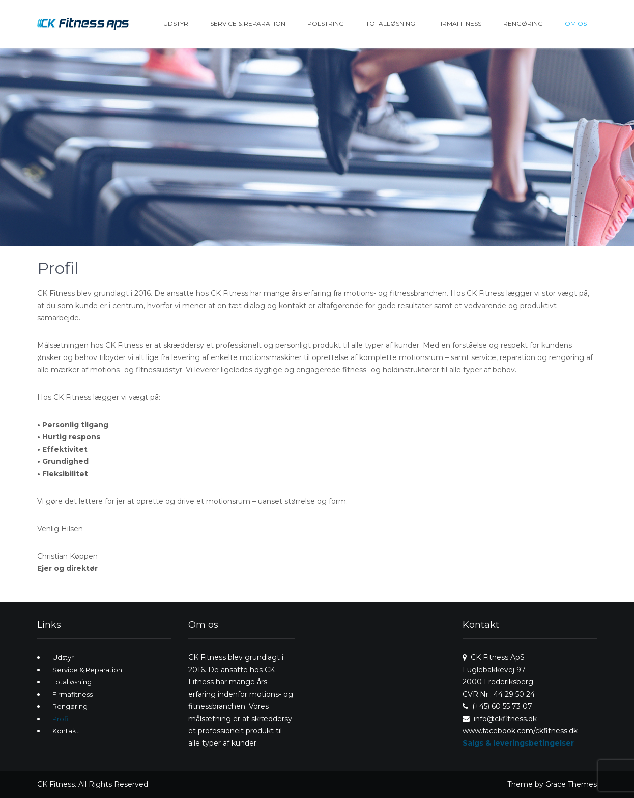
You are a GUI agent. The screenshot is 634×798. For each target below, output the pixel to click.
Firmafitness (459, 23)
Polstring (325, 23)
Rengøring (523, 23)
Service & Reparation (247, 23)
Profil (61, 718)
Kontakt (65, 731)
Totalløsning (390, 23)
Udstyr (175, 23)
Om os (576, 23)
